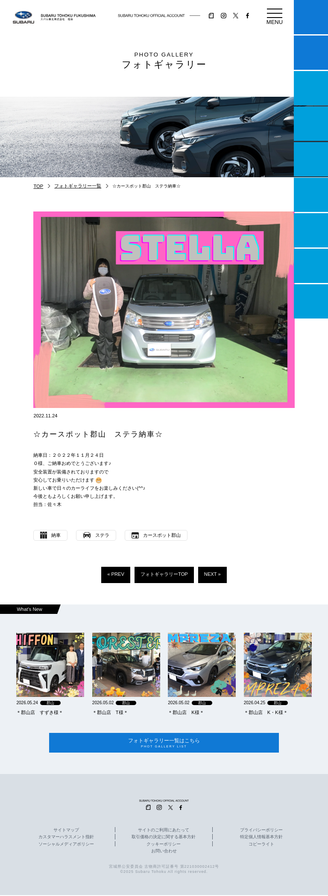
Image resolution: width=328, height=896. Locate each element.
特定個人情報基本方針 (261, 838)
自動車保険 (311, 230)
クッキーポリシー (163, 845)
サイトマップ (66, 831)
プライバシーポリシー (261, 831)
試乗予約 (311, 53)
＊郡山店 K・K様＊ (266, 712)
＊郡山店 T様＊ (110, 712)
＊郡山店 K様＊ (186, 712)
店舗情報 (311, 159)
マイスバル (311, 17)
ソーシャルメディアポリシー (66, 845)
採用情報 (311, 301)
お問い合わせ (164, 852)
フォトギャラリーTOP (164, 574)
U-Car (311, 195)
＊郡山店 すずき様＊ (39, 712)
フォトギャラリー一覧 (77, 185)
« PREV (115, 574)
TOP (38, 186)
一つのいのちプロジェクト (311, 88)
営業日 (311, 124)
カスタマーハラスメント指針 (66, 838)
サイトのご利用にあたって (163, 831)
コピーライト (261, 845)
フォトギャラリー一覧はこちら (164, 743)
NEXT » (212, 574)
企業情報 (311, 266)
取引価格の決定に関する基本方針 (164, 838)
